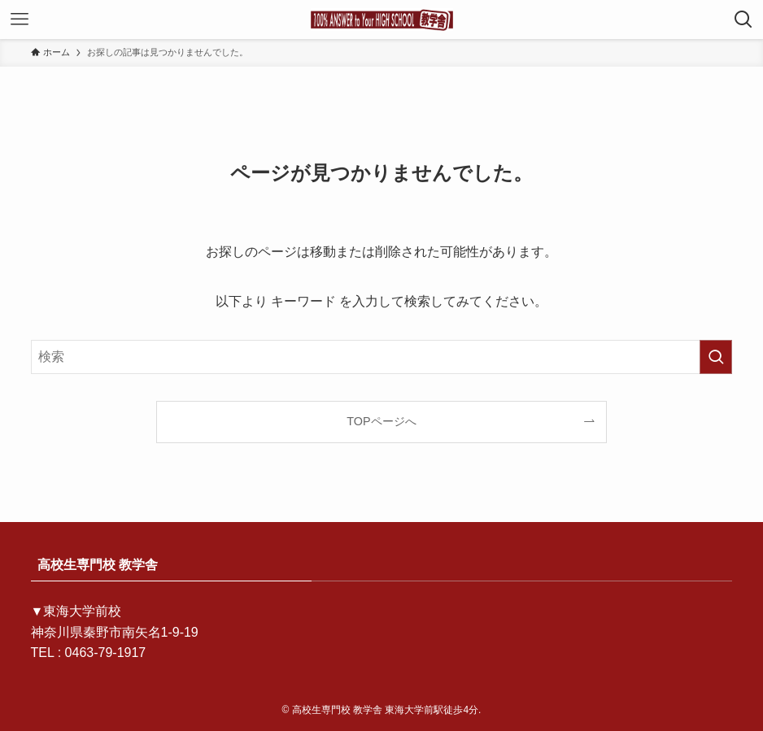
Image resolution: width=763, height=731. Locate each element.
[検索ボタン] (743, 19)
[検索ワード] (382, 357)
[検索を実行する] (716, 357)
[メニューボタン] (19, 19)
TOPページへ (381, 421)
